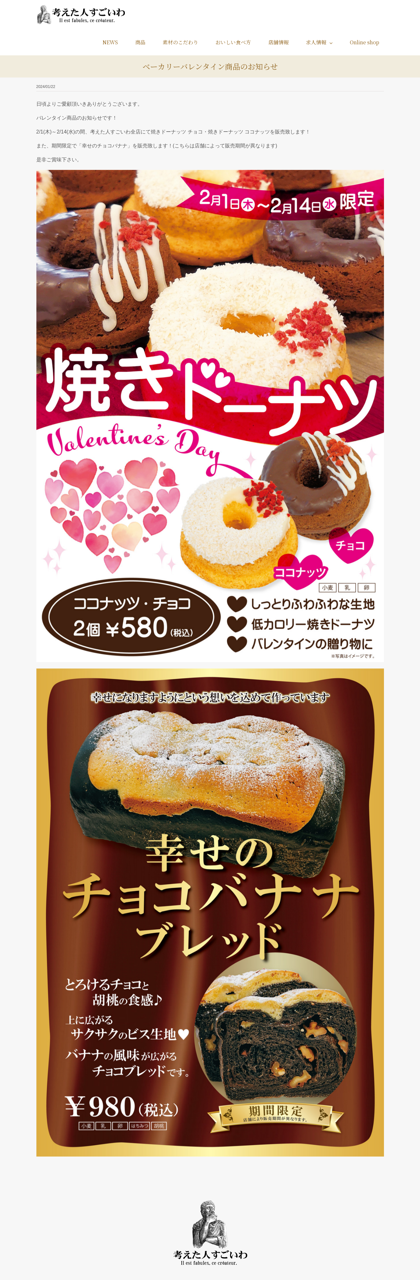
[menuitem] (114, 42)
